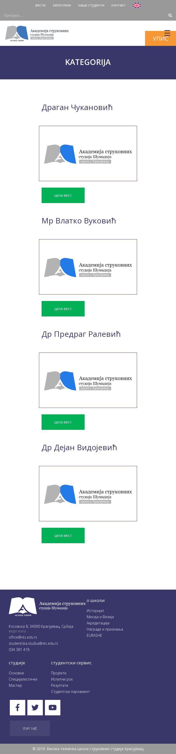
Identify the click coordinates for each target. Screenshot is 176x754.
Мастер (15, 685)
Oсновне (16, 673)
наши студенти (91, 5)
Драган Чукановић (77, 107)
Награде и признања (105, 629)
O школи (96, 600)
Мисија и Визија (100, 616)
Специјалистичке (23, 679)
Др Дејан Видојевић (79, 447)
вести (40, 5)
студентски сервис (71, 663)
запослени (62, 5)
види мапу (17, 631)
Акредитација (98, 623)
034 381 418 (19, 649)
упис (161, 38)
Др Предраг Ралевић (81, 334)
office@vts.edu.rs (23, 637)
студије (17, 663)
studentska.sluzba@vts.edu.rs (33, 643)
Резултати (59, 685)
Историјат (95, 610)
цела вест (63, 195)
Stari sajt (30, 728)
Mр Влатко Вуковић (79, 220)
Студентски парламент (70, 691)
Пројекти (58, 673)
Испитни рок (62, 679)
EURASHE (94, 635)
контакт (118, 5)
